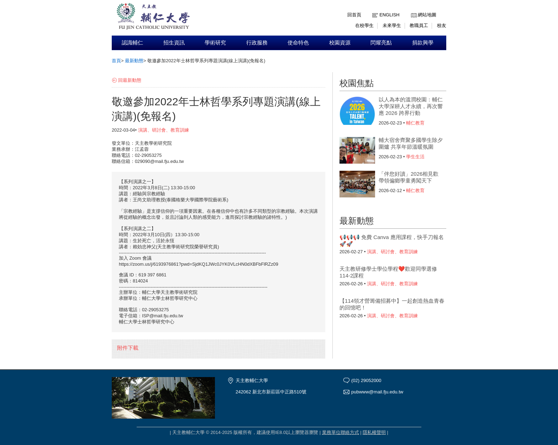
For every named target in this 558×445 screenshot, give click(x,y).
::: (413, 9)
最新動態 (134, 60)
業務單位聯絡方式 (340, 432)
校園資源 (340, 43)
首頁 (116, 60)
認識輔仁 (132, 43)
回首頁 (354, 14)
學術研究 (215, 43)
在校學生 (364, 25)
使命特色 (298, 43)
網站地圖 (427, 14)
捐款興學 (422, 43)
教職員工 (419, 25)
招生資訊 (174, 43)
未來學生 (392, 25)
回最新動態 (129, 80)
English (389, 14)
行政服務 (257, 43)
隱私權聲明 (374, 432)
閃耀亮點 (381, 43)
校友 (441, 25)
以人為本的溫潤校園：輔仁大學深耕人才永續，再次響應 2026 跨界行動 (411, 106)
